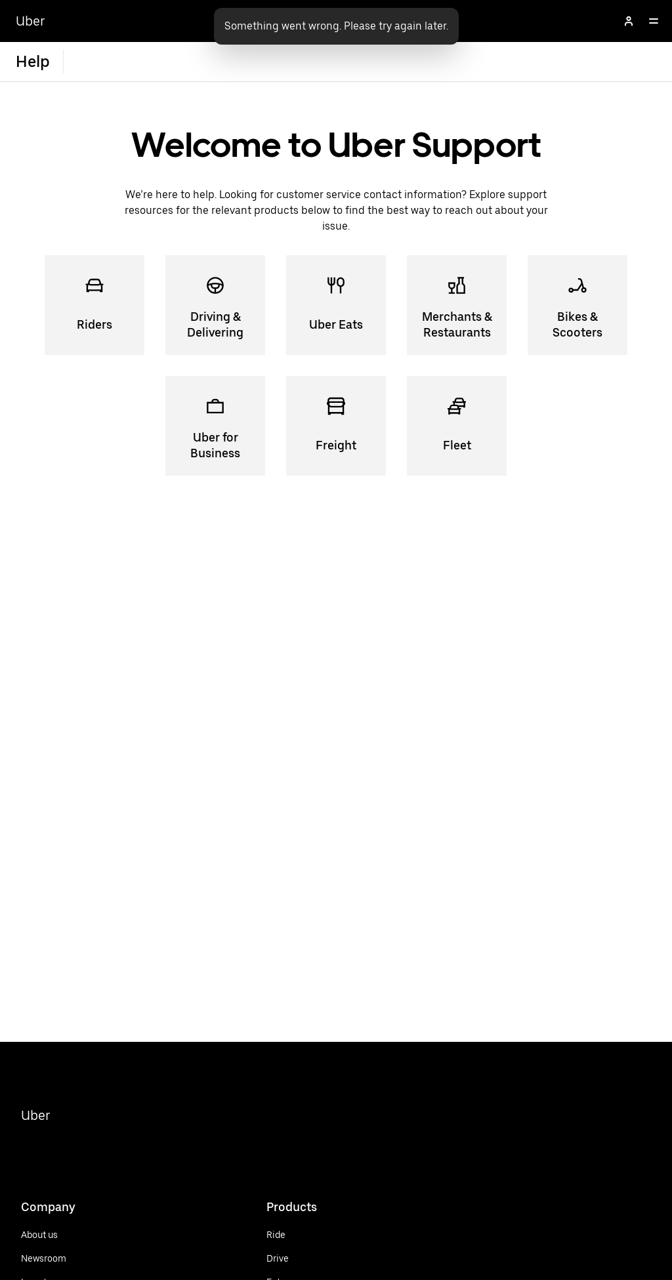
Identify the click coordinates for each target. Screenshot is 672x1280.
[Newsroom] (43, 1258)
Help (33, 61)
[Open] (653, 21)
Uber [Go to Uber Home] (30, 21)
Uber (36, 1115)
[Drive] (303, 1258)
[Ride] (303, 1234)
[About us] (43, 1234)
